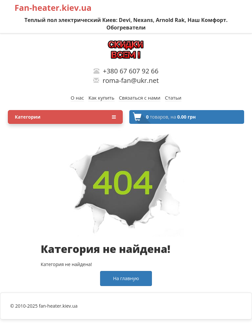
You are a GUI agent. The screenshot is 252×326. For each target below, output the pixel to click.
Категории (65, 117)
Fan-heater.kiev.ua (53, 7)
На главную (126, 278)
